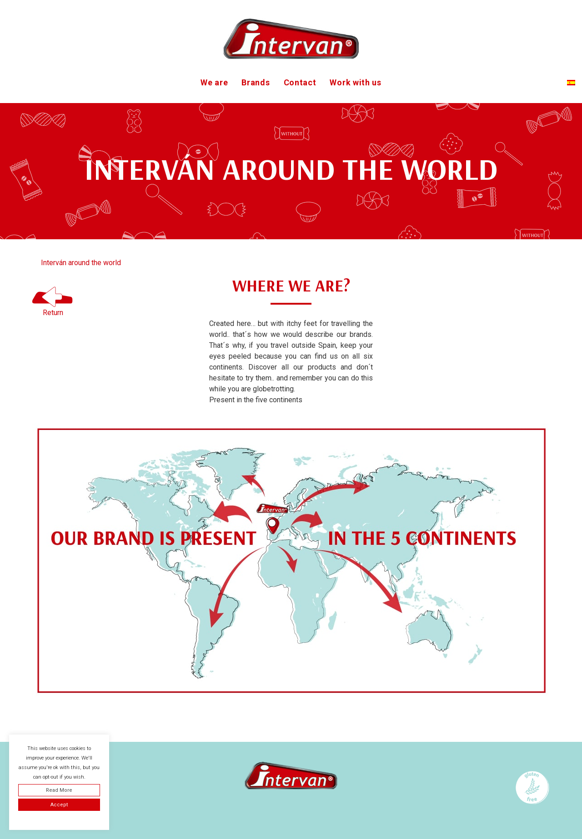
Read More (59, 790)
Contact (300, 82)
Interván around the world (81, 262)
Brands (255, 82)
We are (214, 82)
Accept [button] (59, 805)
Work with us (355, 82)
